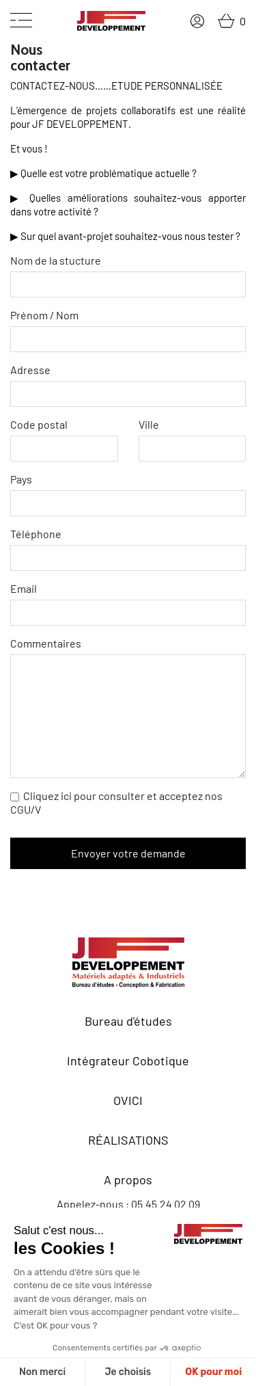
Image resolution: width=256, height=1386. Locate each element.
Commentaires (128, 707)
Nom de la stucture (128, 275)
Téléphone (128, 549)
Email (128, 604)
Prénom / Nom (128, 330)
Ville (192, 440)
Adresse (128, 385)
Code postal (64, 440)
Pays (128, 494)
